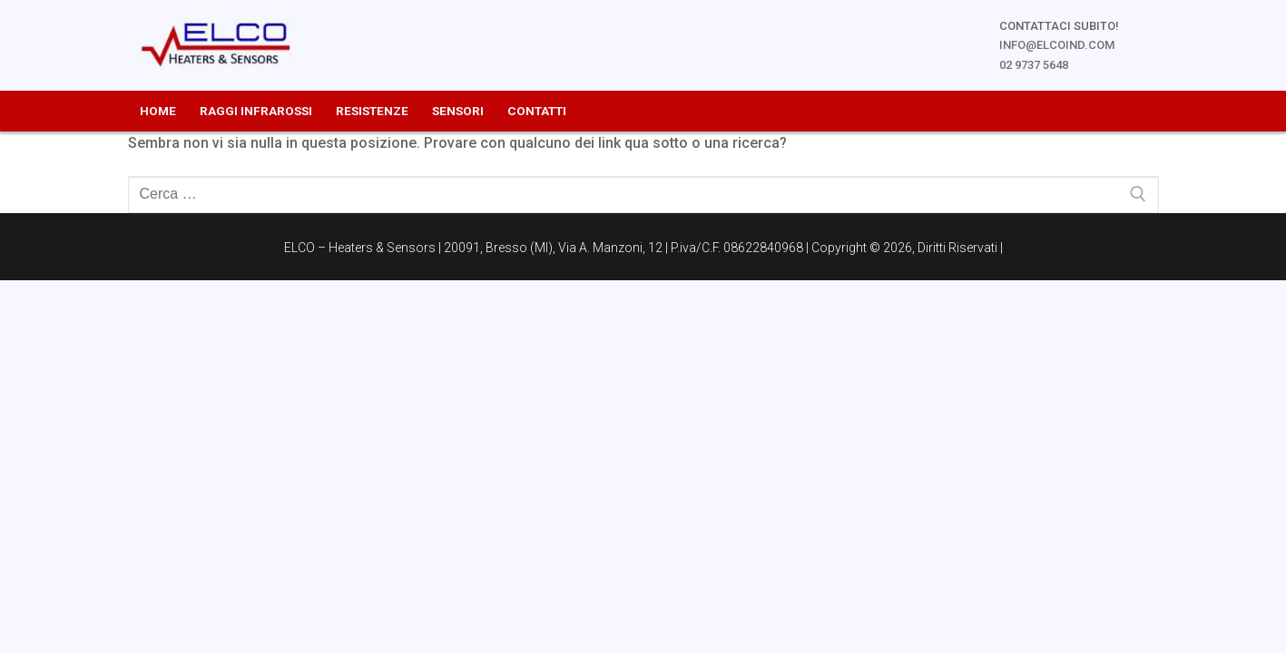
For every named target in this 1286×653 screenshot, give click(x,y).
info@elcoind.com (1056, 45)
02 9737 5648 (1033, 65)
